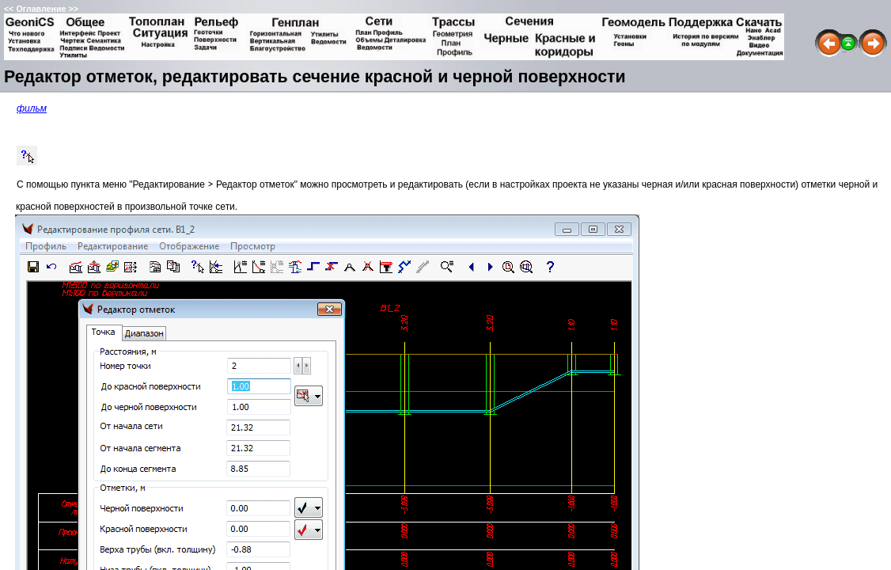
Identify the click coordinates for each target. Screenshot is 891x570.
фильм (32, 108)
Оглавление (41, 8)
